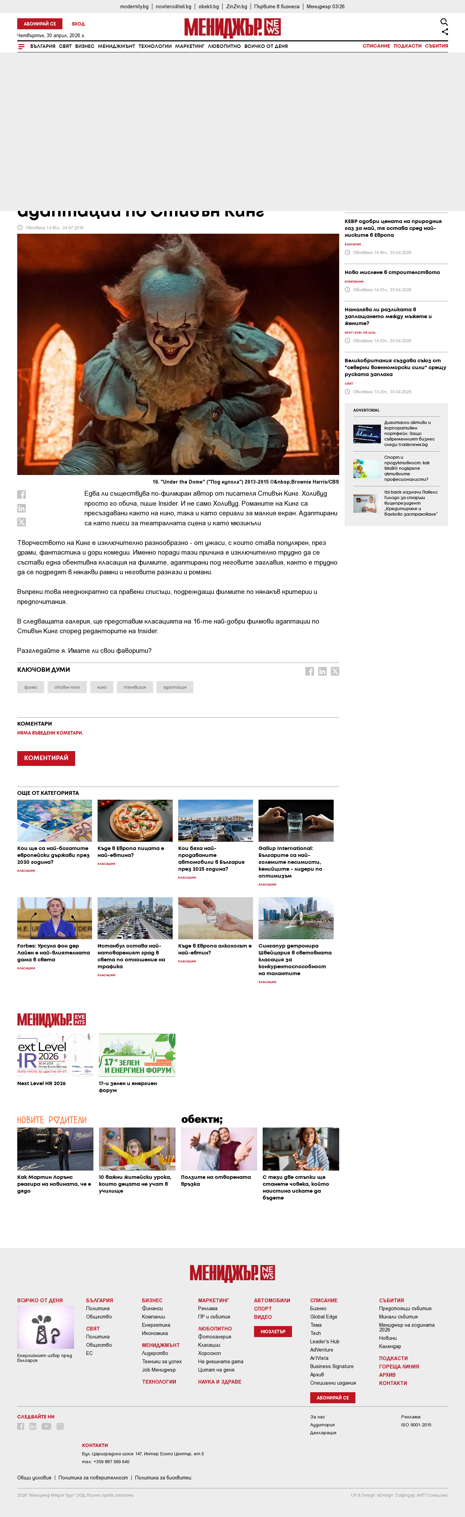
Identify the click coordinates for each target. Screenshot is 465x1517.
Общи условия (34, 1477)
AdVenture (321, 1349)
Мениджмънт (116, 46)
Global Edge (323, 1316)
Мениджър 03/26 (326, 6)
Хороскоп (209, 1353)
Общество (99, 1316)
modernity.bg (134, 6)
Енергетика (156, 1325)
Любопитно (224, 46)
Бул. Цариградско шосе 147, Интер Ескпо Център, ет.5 (143, 1454)
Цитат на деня (216, 1369)
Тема (316, 1325)
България (42, 46)
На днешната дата (220, 1361)
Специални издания (333, 1383)
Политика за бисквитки (163, 1477)
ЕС (89, 1353)
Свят (65, 46)
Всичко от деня (266, 46)
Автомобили (272, 1300)
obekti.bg (209, 6)
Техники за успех (162, 1361)
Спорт (263, 1308)
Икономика (155, 1333)
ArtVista (319, 1358)
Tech (315, 1333)
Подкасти (408, 46)
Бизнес (84, 46)
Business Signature (332, 1366)
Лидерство (155, 1353)
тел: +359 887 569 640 (105, 1461)
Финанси (152, 1308)
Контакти (393, 1383)
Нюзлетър (273, 1332)
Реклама (208, 1308)
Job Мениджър (159, 1369)
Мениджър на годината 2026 (407, 1327)
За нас (317, 1417)
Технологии (155, 46)
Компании (153, 1316)
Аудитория (322, 1425)
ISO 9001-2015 (416, 1425)
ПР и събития (214, 1316)
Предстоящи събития (405, 1308)
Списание (376, 46)
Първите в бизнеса (277, 6)
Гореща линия (399, 1366)
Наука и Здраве (219, 1381)
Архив (317, 1374)
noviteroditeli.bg (173, 6)
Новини (388, 1338)
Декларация (323, 1432)
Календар (390, 1346)
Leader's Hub (325, 1341)
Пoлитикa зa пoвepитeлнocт (93, 1477)
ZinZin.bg (236, 6)
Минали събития (398, 1316)
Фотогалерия (214, 1336)
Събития (436, 46)
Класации (209, 1345)
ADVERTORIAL (366, 410)
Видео (263, 1316)
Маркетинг (189, 46)
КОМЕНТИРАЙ (46, 758)
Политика (98, 1308)
